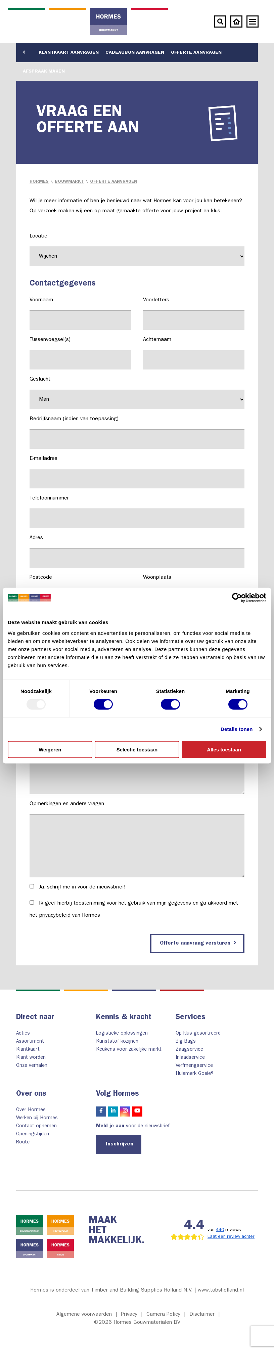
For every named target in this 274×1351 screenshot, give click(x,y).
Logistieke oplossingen (122, 1033)
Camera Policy (163, 1314)
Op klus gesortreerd (198, 1033)
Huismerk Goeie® (195, 1074)
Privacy (129, 1314)
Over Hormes (31, 1110)
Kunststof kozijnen (117, 1041)
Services (190, 1017)
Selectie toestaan (137, 749)
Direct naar (35, 1017)
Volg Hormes (117, 1094)
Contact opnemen (36, 1126)
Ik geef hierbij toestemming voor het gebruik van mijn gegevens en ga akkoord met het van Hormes (134, 909)
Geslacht (137, 393)
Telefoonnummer (137, 512)
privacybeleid (55, 915)
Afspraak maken (44, 71)
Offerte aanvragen (196, 52)
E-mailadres (137, 472)
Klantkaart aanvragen (69, 52)
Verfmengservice (194, 1066)
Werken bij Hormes (37, 1118)
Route (23, 1142)
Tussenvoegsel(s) (80, 353)
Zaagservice (189, 1049)
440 (220, 1230)
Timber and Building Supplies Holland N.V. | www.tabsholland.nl (167, 1290)
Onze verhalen (31, 1066)
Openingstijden (32, 1134)
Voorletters (193, 314)
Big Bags (186, 1041)
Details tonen (237, 729)
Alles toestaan (224, 749)
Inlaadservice (190, 1057)
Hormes (39, 182)
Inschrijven (119, 1144)
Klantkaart (28, 1049)
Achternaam (193, 353)
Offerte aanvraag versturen (198, 943)
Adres (137, 551)
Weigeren (50, 749)
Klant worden (31, 1057)
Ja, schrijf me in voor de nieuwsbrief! (78, 887)
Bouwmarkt (69, 182)
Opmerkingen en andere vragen (137, 839)
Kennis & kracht (123, 1017)
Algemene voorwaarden (84, 1314)
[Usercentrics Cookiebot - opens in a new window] (237, 598)
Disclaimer (202, 1314)
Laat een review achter (231, 1236)
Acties (23, 1033)
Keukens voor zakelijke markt (129, 1049)
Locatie (137, 250)
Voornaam (80, 314)
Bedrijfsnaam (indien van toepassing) (137, 433)
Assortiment (30, 1041)
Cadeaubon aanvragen (134, 52)
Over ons (31, 1094)
